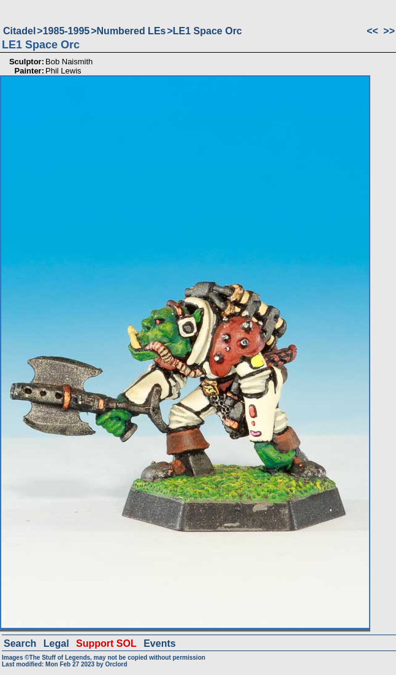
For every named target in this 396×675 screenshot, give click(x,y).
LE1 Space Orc (207, 31)
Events (159, 643)
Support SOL (106, 643)
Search (20, 643)
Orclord (116, 664)
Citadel (19, 31)
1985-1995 (66, 31)
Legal (56, 643)
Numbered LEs (131, 31)
